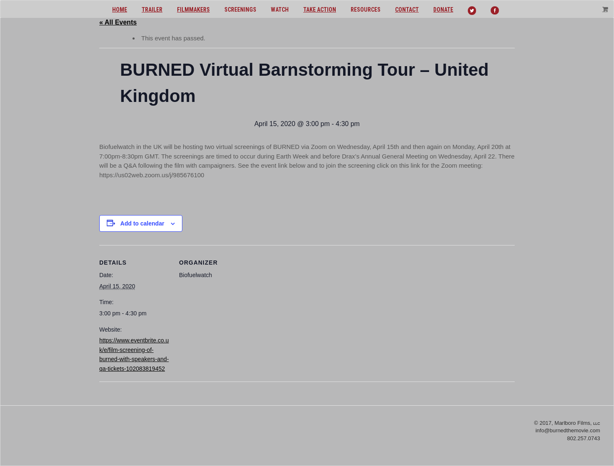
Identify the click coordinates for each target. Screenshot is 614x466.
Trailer (152, 9)
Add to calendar (142, 223)
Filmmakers (193, 9)
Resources (366, 9)
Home (119, 9)
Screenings (240, 9)
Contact (407, 9)
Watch (280, 9)
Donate (443, 9)
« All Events (118, 22)
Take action (319, 9)
